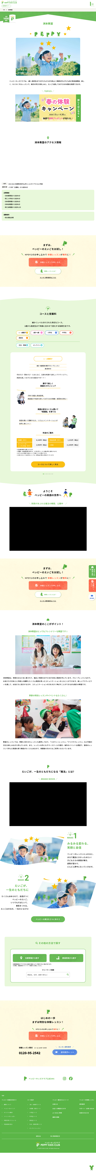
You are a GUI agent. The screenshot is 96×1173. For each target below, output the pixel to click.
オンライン (48, 353)
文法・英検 (27, 353)
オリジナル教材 (10, 1131)
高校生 (48, 343)
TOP (4, 10)
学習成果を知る (10, 1144)
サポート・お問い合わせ (85, 1127)
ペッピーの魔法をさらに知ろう (48, 931)
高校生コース (33, 1139)
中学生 (27, 343)
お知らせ (53, 1122)
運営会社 (37, 1156)
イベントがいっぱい (11, 1135)
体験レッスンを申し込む (48, 263)
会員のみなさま (82, 1131)
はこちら (65, 1069)
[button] (43, 483)
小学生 (69, 336)
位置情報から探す (29, 971)
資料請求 (79, 1122)
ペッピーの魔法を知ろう (11, 1117)
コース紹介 (30, 1117)
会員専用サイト (6, 6)
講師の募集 (54, 1136)
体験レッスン (92, 592)
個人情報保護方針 (56, 1156)
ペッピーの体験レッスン (85, 1117)
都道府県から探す (66, 971)
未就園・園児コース (35, 1127)
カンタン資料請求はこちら (48, 280)
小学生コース (33, 1131)
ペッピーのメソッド (11, 1127)
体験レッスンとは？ (50, 273)
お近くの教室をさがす (58, 1127)
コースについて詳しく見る (48, 473)
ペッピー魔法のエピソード (60, 1117)
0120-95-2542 (31, 1070)
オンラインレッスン (35, 1148)
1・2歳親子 (27, 336)
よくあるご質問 (56, 1131)
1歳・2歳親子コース (35, 1122)
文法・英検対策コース (36, 1144)
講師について (9, 1122)
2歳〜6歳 (48, 336)
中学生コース (33, 1135)
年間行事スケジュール (12, 1139)
